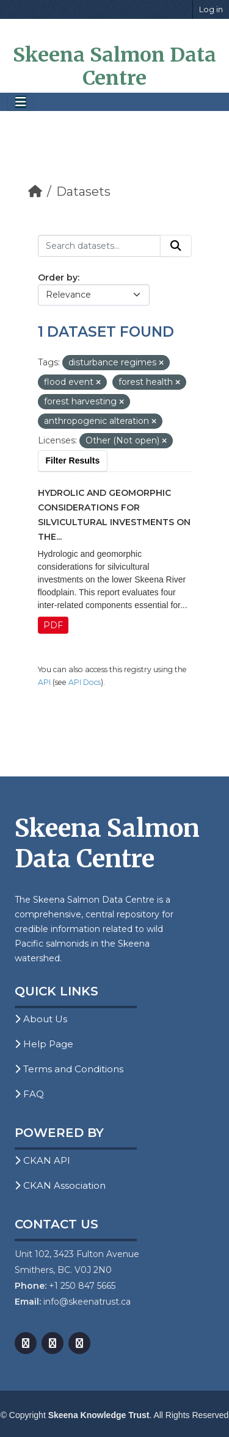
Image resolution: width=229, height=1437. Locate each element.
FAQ (29, 1094)
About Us (41, 1019)
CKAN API (42, 1160)
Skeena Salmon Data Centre (114, 66)
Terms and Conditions (69, 1069)
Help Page (44, 1044)
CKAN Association (60, 1185)
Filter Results (73, 460)
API (44, 682)
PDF (53, 625)
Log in (211, 9)
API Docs (84, 682)
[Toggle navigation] (20, 102)
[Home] (35, 191)
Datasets (83, 191)
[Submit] (176, 246)
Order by (58, 277)
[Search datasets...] (99, 246)
